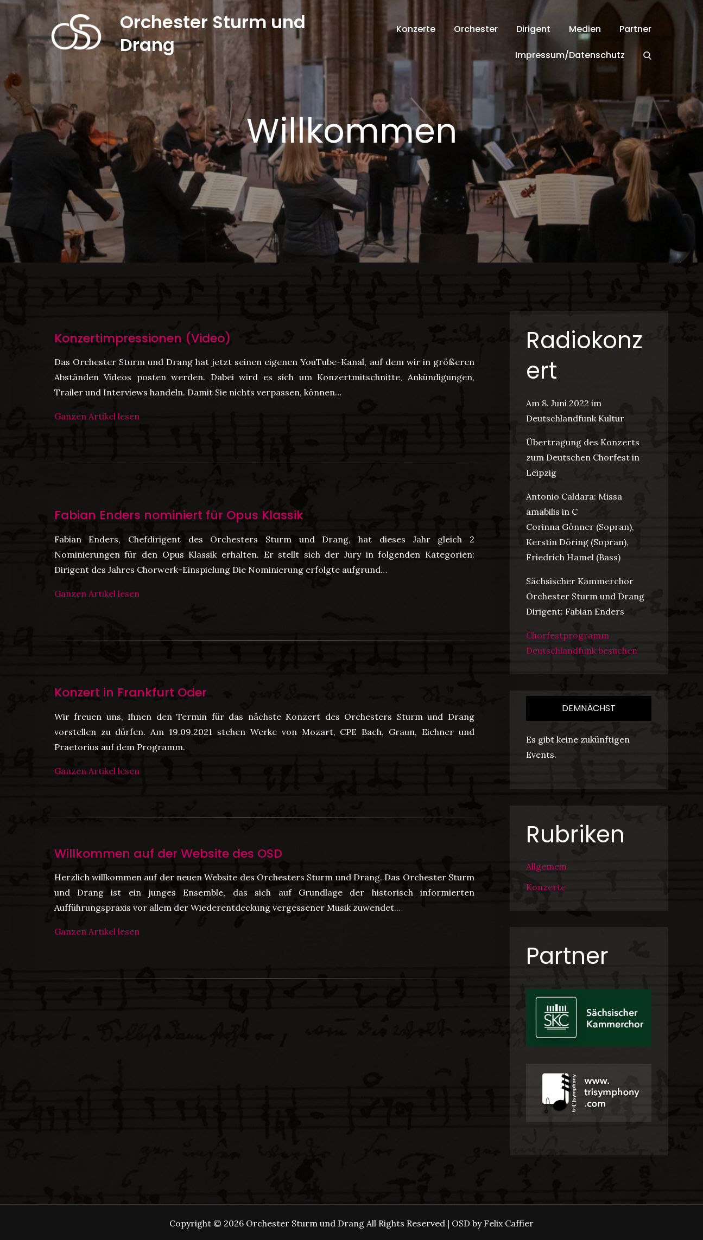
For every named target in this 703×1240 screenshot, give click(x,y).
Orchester (476, 29)
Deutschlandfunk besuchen (581, 650)
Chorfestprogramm (567, 635)
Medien (585, 29)
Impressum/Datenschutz (570, 55)
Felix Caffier (509, 1223)
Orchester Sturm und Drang (213, 33)
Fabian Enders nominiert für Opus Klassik (178, 515)
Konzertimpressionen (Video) (142, 338)
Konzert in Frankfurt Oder (130, 692)
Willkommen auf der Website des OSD (168, 853)
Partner (635, 29)
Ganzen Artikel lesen (97, 416)
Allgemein (546, 866)
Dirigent (533, 29)
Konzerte (415, 29)
